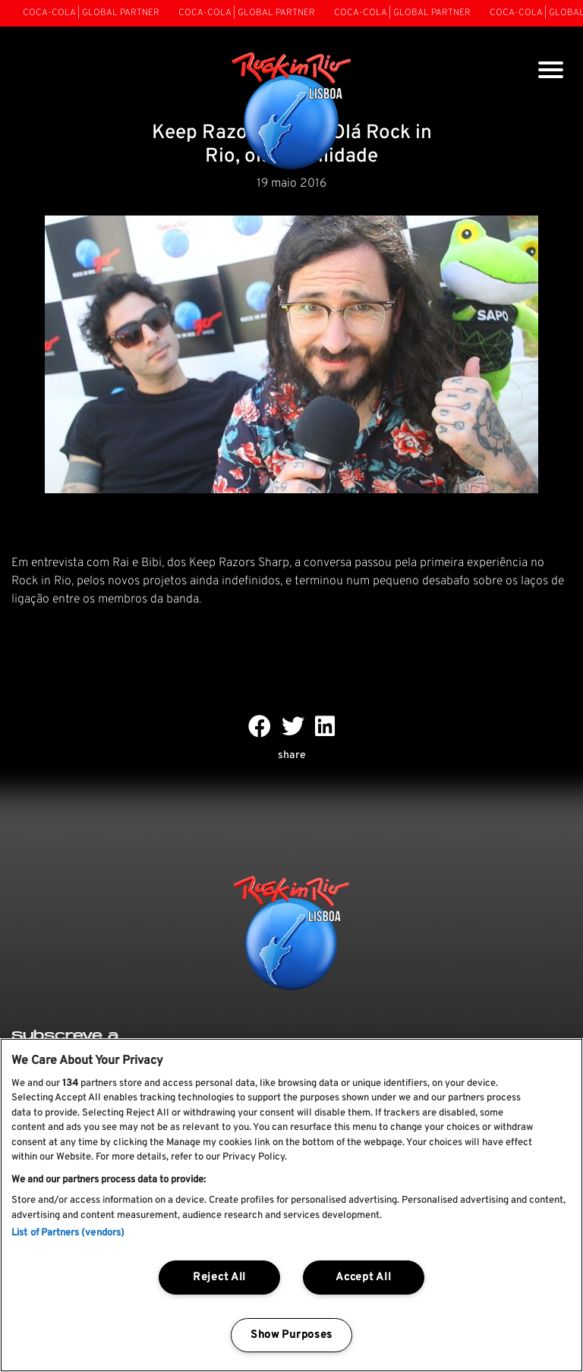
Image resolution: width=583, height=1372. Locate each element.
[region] (291, 1205)
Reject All (219, 1277)
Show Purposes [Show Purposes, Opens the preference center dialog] (291, 1335)
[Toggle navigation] (551, 72)
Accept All (363, 1277)
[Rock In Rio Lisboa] (292, 112)
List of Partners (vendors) (67, 1233)
